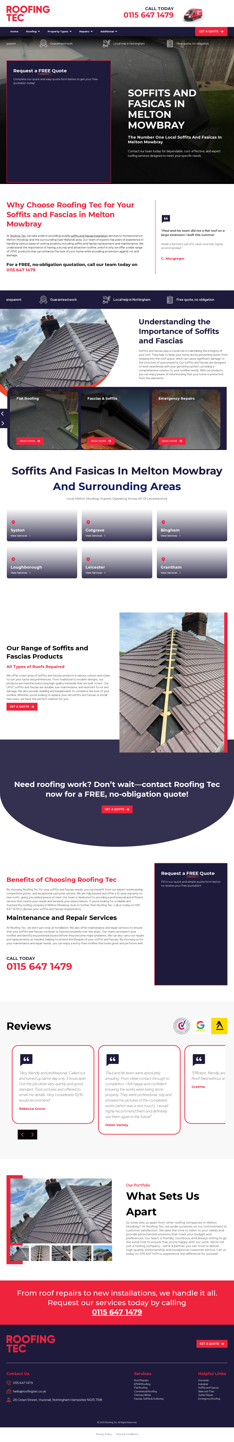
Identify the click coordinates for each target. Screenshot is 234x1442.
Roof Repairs (140, 1381)
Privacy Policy (104, 1435)
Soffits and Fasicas (210, 1389)
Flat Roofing (140, 1389)
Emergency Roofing (211, 1403)
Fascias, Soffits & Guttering (150, 1403)
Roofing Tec (18, 235)
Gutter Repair (207, 1398)
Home (14, 31)
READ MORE (30, 440)
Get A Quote (211, 31)
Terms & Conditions (127, 1435)
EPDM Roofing (141, 1385)
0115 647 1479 (149, 14)
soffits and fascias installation (89, 235)
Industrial (204, 1385)
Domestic (204, 1381)
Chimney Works (142, 1398)
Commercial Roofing (145, 1394)
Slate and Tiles (207, 1394)
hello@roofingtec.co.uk (29, 1391)
